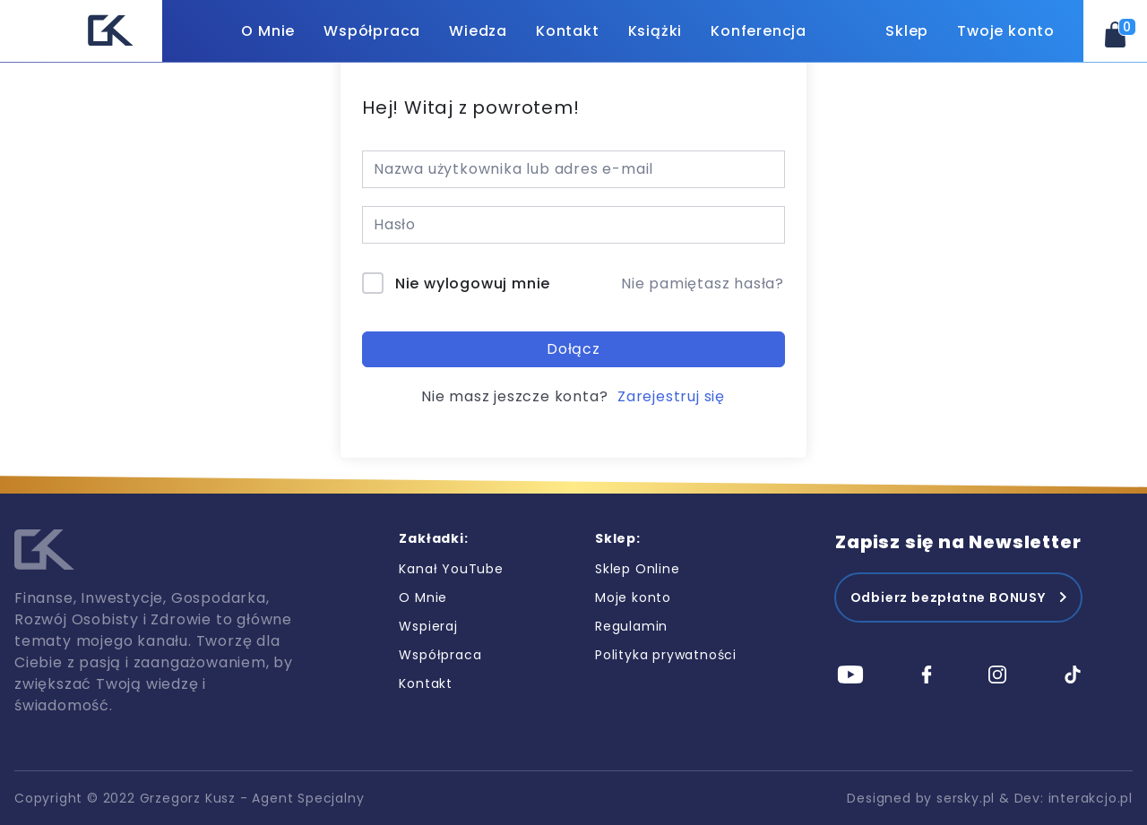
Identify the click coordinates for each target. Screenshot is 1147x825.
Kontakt (567, 31)
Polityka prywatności (666, 655)
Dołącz (573, 349)
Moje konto (633, 597)
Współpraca (371, 31)
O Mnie (268, 31)
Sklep (906, 31)
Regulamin (631, 626)
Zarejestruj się (671, 396)
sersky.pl (965, 798)
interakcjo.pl (1090, 798)
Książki (655, 31)
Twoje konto (1006, 31)
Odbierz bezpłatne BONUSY (948, 597)
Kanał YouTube (451, 569)
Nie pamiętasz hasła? (702, 283)
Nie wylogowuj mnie (472, 283)
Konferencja (758, 31)
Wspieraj (428, 626)
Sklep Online (637, 569)
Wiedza (478, 31)
